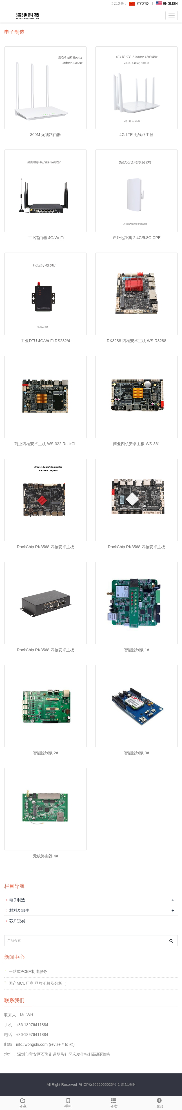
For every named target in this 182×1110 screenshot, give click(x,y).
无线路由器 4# (45, 856)
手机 (68, 1102)
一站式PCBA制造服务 (28, 971)
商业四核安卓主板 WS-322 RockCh (45, 444)
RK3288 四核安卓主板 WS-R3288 (136, 340)
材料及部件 (19, 910)
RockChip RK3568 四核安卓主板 (45, 547)
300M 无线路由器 (45, 134)
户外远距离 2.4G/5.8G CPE (136, 237)
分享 (23, 1102)
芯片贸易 (17, 921)
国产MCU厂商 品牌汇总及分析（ (37, 983)
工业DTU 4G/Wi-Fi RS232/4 (45, 340)
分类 (114, 1102)
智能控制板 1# (136, 650)
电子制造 (17, 900)
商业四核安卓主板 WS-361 (136, 444)
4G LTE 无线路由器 (136, 134)
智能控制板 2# (45, 753)
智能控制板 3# (136, 753)
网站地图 (128, 1084)
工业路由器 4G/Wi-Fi (45, 237)
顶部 (159, 1102)
